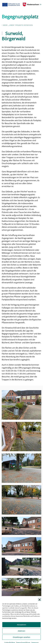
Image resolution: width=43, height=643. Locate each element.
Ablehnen (21, 636)
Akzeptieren (21, 630)
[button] (39, 605)
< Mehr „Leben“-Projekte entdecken (17, 25)
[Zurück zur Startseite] (21, 4)
